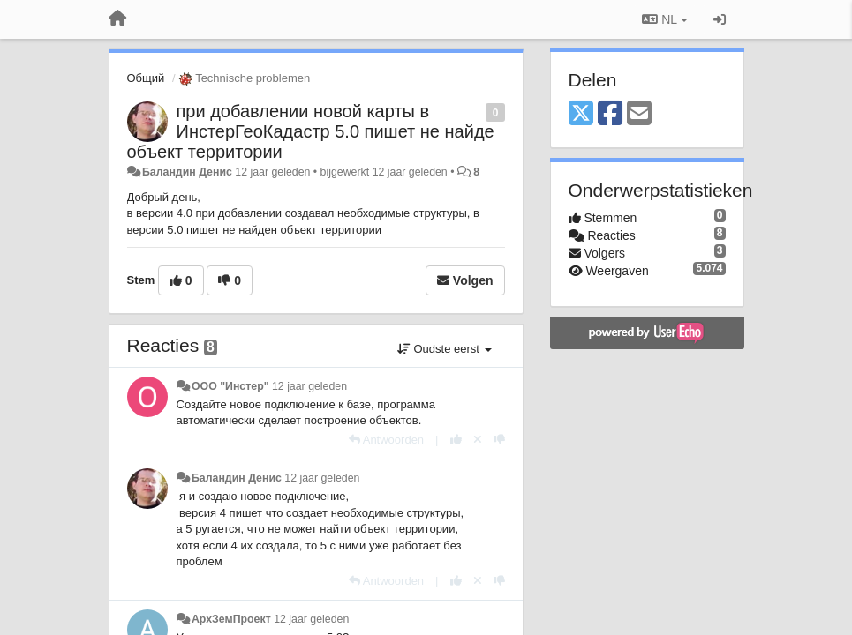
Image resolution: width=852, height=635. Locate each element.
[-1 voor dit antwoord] (499, 439)
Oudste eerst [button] (444, 348)
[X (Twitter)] (581, 114)
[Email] (639, 114)
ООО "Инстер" (230, 386)
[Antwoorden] (386, 439)
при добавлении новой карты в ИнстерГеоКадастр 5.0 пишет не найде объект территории (310, 131)
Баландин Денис (187, 172)
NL (664, 19)
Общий (146, 78)
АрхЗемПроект (231, 619)
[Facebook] (610, 114)
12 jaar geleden (309, 386)
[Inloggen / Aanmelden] (719, 19)
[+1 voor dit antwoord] (456, 439)
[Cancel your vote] (477, 439)
